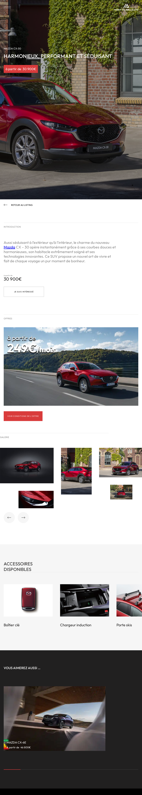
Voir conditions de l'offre (23, 416)
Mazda (9, 247)
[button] (9, 517)
